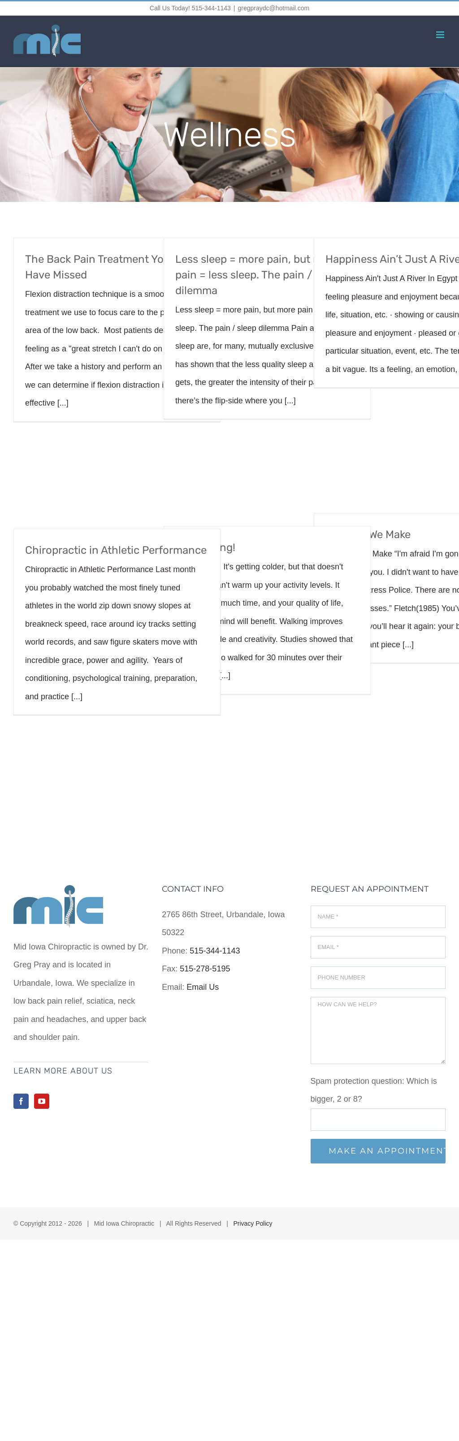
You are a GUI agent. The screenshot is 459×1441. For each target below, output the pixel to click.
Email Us (202, 987)
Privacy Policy (252, 1223)
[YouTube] (41, 1101)
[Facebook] (21, 1101)
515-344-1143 (215, 950)
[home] (58, 893)
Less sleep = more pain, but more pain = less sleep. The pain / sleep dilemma (258, 275)
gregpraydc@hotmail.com (273, 8)
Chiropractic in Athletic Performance (116, 550)
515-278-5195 (205, 968)
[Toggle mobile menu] (441, 34)
